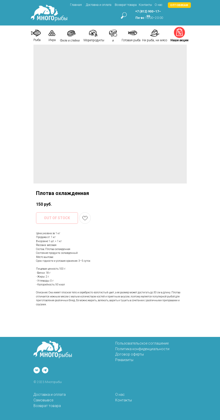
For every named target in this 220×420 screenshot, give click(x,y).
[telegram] (45, 370)
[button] (179, 5)
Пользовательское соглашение (142, 343)
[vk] (36, 370)
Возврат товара (126, 5)
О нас (159, 5)
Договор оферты (129, 354)
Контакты (145, 5)
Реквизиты (124, 360)
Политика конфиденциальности (142, 349)
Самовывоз (43, 400)
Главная (76, 5)
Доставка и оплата (98, 5)
